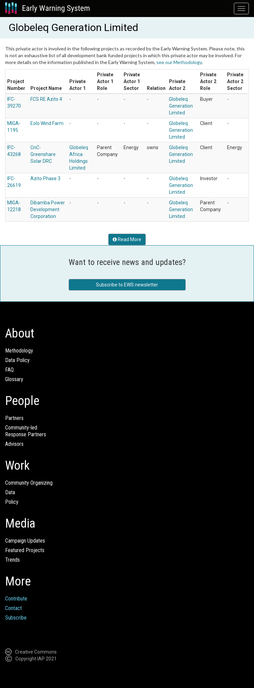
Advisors (14, 444)
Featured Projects (24, 550)
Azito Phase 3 (45, 178)
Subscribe (16, 617)
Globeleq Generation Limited (181, 105)
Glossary (14, 379)
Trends (12, 560)
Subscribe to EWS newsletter (127, 284)
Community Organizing (29, 483)
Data (10, 492)
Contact (13, 608)
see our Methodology (179, 62)
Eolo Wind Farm (46, 123)
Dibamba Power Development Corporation (47, 209)
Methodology (19, 350)
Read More (127, 239)
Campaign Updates (25, 540)
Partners (14, 418)
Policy (11, 502)
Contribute (16, 598)
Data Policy (17, 360)
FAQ (9, 369)
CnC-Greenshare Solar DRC (43, 154)
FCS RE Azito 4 (46, 99)
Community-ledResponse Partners (25, 431)
